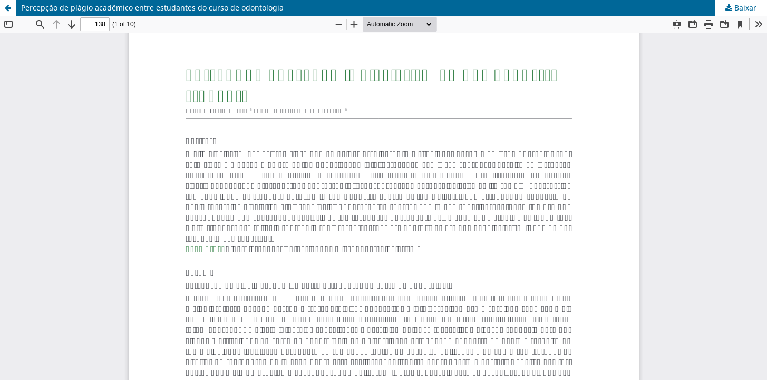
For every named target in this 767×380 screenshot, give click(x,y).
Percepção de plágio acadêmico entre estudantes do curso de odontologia (152, 8)
